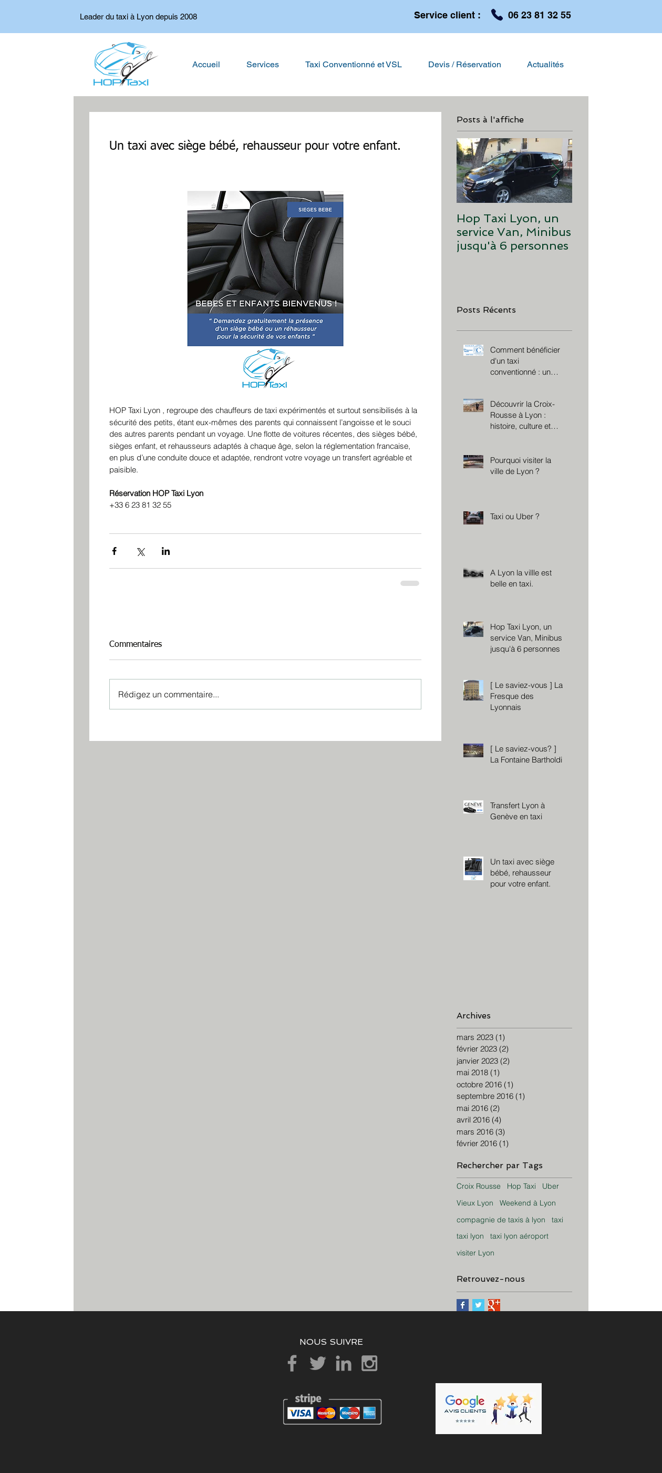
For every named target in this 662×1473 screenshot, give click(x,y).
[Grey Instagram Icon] (369, 1363)
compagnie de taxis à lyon (501, 1219)
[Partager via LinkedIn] (166, 551)
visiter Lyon (475, 1253)
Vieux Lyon (475, 1203)
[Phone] (497, 15)
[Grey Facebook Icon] (292, 1363)
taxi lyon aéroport (519, 1236)
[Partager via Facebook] (114, 551)
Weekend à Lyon (528, 1203)
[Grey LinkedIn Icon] (344, 1363)
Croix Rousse (479, 1186)
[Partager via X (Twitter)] (140, 551)
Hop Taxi (521, 1186)
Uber (550, 1186)
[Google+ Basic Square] (494, 1305)
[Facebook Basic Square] (463, 1305)
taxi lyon (470, 1236)
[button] (262, 64)
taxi (557, 1219)
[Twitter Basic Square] (478, 1305)
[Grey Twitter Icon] (318, 1363)
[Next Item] (555, 171)
